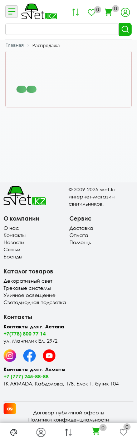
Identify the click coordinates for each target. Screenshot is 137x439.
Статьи (12, 249)
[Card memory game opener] (10, 408)
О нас (11, 227)
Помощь (80, 242)
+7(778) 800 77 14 (25, 333)
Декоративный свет (28, 280)
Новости (14, 242)
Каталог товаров (28, 271)
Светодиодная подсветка (35, 302)
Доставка (81, 227)
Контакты (14, 235)
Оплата (78, 235)
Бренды (13, 256)
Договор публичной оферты (68, 412)
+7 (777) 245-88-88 (26, 376)
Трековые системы (27, 287)
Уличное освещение (29, 295)
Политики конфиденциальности (68, 419)
